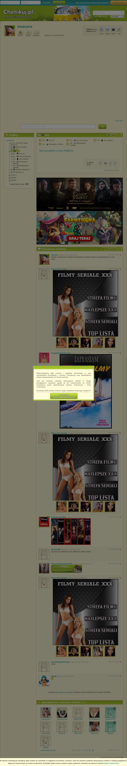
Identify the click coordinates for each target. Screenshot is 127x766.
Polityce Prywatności (111, 763)
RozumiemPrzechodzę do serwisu (64, 396)
